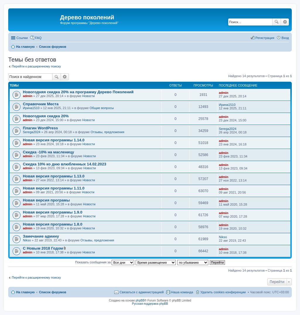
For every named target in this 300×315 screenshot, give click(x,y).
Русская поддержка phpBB (150, 303)
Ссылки (22, 38)
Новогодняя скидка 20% (46, 116)
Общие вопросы (102, 108)
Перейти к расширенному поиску (36, 66)
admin (27, 96)
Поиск (276, 22)
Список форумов (52, 292)
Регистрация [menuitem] (264, 38)
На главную (25, 292)
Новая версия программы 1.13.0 (53, 176)
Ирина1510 (31, 108)
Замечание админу (41, 236)
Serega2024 (31, 132)
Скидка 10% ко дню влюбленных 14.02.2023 (64, 164)
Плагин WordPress (40, 128)
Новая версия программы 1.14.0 (53, 140)
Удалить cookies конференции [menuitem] (223, 292)
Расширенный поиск (285, 22)
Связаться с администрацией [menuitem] (141, 292)
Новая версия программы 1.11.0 (53, 188)
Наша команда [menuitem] (182, 292)
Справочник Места (41, 104)
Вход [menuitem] (285, 38)
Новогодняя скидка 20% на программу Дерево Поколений (78, 92)
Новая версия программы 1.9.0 (52, 212)
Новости (88, 96)
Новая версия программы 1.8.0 (52, 224)
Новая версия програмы (46, 200)
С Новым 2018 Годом (43, 248)
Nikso (27, 240)
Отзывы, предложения (107, 132)
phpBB (140, 300)
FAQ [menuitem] (38, 38)
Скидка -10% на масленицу (48, 152)
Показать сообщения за (104, 262)
